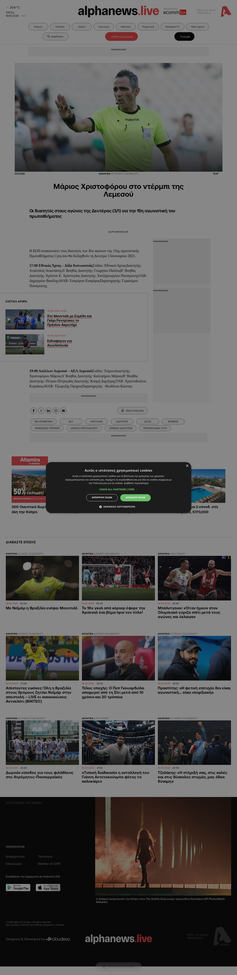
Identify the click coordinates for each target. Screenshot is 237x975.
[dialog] (118, 487)
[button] (118, 489)
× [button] (187, 466)
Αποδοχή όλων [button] (135, 497)
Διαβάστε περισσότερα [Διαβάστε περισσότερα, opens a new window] (136, 483)
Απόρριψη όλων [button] (102, 497)
